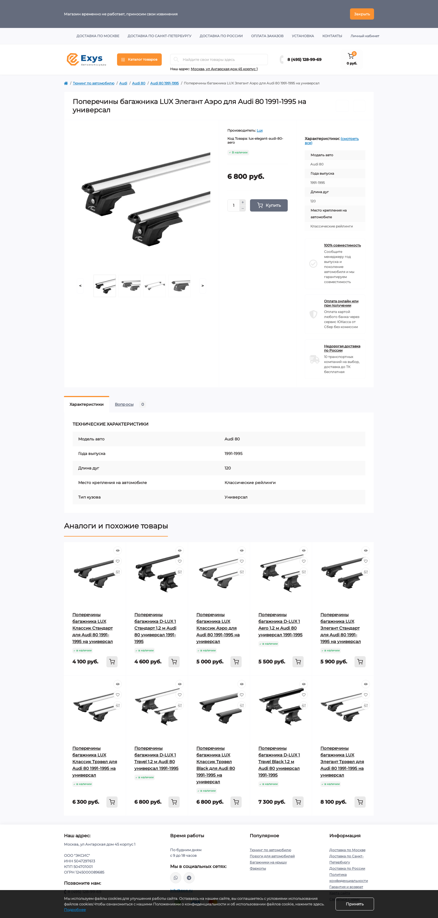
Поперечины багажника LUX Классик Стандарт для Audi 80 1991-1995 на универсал (92, 628)
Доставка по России (221, 36)
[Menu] (139, 59)
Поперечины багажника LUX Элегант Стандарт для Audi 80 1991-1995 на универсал (340, 628)
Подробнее (75, 909)
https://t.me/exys (189, 878)
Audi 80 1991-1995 (164, 83)
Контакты (332, 36)
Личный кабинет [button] (365, 36)
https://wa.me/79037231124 (176, 878)
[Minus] (243, 209)
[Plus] (243, 202)
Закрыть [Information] (362, 14)
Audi (123, 83)
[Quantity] (233, 205)
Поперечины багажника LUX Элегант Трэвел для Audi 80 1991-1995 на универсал (342, 762)
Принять (355, 904)
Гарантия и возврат (346, 887)
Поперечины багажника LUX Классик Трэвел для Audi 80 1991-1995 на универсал (94, 762)
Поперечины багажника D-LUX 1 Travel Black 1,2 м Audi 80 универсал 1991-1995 (279, 762)
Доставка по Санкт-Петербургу (159, 36)
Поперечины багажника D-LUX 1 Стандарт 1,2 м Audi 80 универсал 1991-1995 (155, 628)
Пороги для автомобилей (272, 856)
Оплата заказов (267, 36)
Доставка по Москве (98, 36)
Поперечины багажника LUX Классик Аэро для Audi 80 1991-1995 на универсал (218, 628)
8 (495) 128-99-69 (304, 59)
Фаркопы (258, 868)
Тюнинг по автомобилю (93, 83)
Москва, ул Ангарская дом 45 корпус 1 (224, 69)
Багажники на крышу (268, 862)
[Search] (176, 59)
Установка (303, 36)
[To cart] (112, 661)
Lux (260, 130)
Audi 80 (138, 83)
